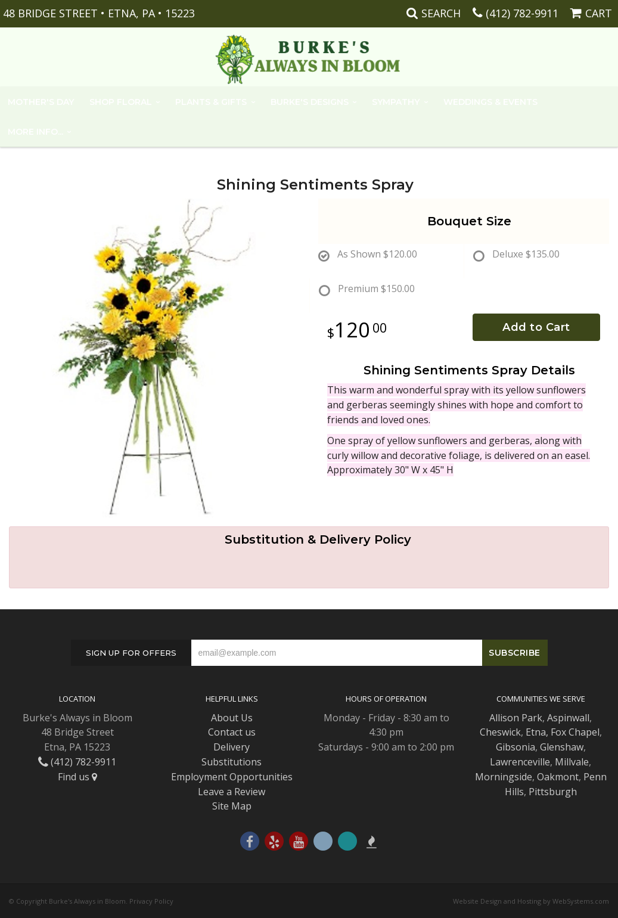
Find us (77, 776)
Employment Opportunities (232, 776)
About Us (232, 717)
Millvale (572, 761)
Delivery (231, 746)
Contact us (232, 732)
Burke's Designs (310, 102)
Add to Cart (536, 327)
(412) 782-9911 (522, 13)
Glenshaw (561, 746)
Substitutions (231, 761)
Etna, (537, 732)
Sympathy (396, 102)
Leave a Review (231, 791)
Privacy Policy (151, 901)
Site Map (231, 805)
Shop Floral (120, 102)
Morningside (503, 776)
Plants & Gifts (211, 102)
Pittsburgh (553, 791)
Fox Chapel (575, 732)
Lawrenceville (520, 761)
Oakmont (558, 776)
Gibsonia (515, 746)
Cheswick (500, 732)
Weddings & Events (490, 102)
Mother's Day (41, 102)
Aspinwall (568, 717)
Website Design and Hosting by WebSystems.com (531, 901)
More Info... (35, 131)
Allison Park (515, 717)
